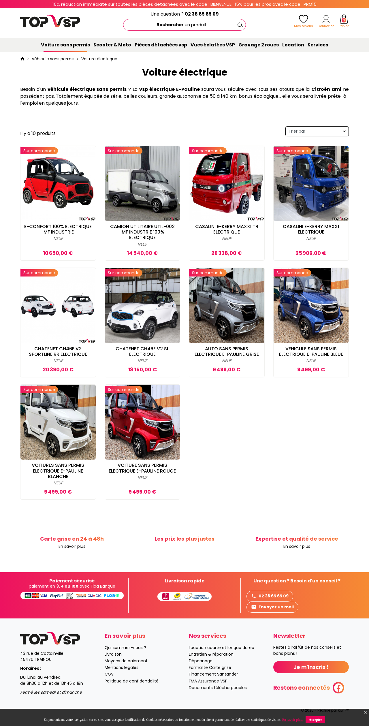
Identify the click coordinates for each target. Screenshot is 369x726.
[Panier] (344, 19)
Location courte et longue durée (221, 647)
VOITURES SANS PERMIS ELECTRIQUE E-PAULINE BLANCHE (58, 470)
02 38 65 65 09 (202, 14)
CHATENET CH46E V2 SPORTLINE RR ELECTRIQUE (58, 351)
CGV (109, 674)
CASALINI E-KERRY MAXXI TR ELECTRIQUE (226, 229)
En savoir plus (72, 546)
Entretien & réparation (211, 654)
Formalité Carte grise (210, 667)
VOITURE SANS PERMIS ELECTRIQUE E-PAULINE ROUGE (142, 468)
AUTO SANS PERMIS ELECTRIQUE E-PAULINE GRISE (227, 351)
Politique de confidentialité (132, 681)
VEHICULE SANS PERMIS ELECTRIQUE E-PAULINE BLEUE (311, 351)
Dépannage (200, 661)
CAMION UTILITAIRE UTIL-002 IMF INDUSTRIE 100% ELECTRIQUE (142, 232)
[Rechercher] (184, 25)
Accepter (315, 720)
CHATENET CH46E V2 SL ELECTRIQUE (142, 351)
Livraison (113, 654)
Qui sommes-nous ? (125, 647)
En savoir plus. (292, 720)
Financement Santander (213, 674)
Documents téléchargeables (218, 688)
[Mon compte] (326, 19)
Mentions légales (121, 667)
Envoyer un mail (272, 607)
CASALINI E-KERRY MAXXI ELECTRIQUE (311, 229)
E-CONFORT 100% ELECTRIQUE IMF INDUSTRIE (58, 229)
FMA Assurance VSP (208, 681)
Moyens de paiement (126, 661)
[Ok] (240, 25)
